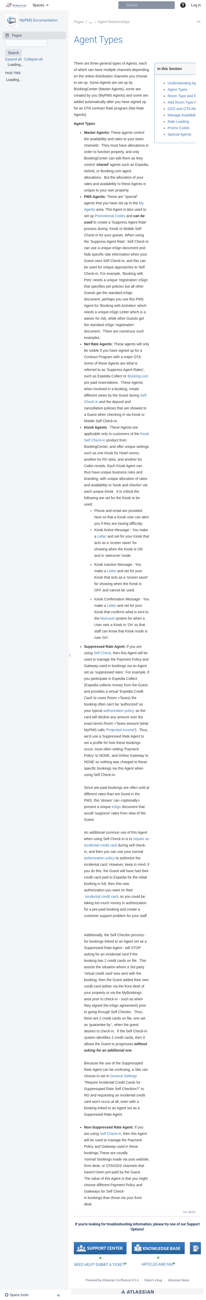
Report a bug (153, 1280)
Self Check (101, 653)
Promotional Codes (110, 216)
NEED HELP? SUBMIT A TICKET (100, 1265)
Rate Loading (178, 121)
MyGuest (107, 618)
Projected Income (120, 730)
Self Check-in (110, 1134)
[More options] (198, 22)
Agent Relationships (114, 22)
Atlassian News (178, 1280)
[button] (183, 5)
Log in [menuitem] (196, 5)
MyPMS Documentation (38, 20)
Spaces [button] (38, 5)
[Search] (122, 5)
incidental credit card (101, 896)
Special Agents (179, 134)
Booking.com (138, 376)
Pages (79, 22)
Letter (102, 536)
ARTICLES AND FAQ (158, 1264)
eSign (116, 807)
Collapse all (33, 59)
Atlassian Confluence (116, 1280)
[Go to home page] (16, 5)
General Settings (123, 1076)
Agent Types (98, 39)
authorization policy (118, 711)
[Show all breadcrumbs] (90, 22)
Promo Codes (179, 128)
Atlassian (137, 1291)
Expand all (13, 59)
